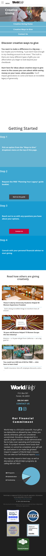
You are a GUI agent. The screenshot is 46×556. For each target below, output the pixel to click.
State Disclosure (27, 499)
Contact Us (23, 403)
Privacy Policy (18, 499)
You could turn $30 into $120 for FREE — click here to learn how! (20, 363)
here (37, 454)
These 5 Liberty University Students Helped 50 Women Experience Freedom (21, 304)
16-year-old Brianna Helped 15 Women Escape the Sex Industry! (21, 333)
